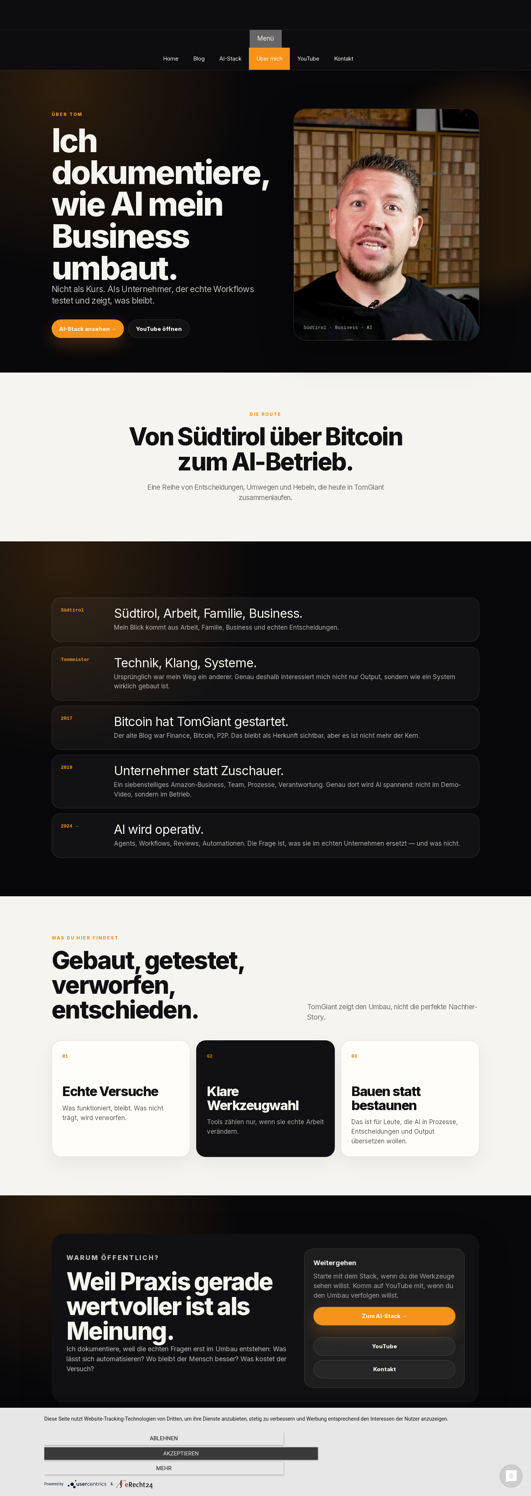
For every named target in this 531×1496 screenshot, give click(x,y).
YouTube (308, 58)
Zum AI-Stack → (384, 1315)
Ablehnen (116, 1470)
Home (170, 58)
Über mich (269, 58)
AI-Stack (230, 58)
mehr (451, 1470)
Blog (199, 58)
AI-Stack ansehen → (88, 328)
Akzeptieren (284, 1470)
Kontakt (343, 58)
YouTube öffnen (159, 328)
